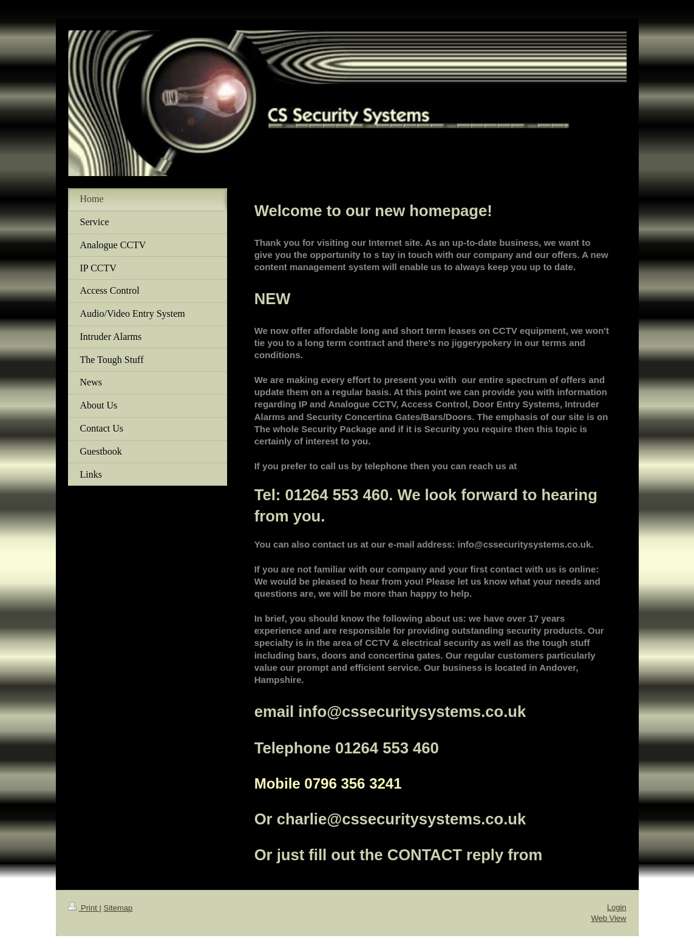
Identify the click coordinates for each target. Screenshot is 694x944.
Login (617, 907)
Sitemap (117, 907)
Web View (608, 918)
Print (84, 907)
